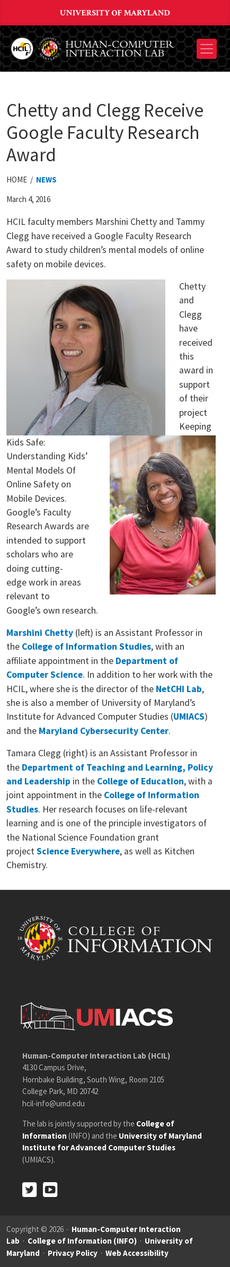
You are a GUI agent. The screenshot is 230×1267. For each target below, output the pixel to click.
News (46, 179)
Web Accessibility (137, 1253)
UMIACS (189, 716)
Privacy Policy (73, 1253)
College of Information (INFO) (82, 1241)
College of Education (140, 781)
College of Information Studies (86, 646)
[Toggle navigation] (207, 49)
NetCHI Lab (179, 689)
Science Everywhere (78, 851)
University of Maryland (115, 13)
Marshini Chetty (39, 633)
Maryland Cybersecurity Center (104, 731)
